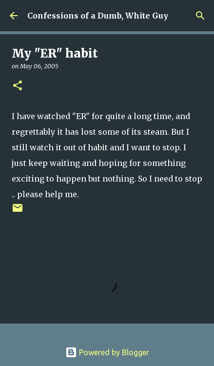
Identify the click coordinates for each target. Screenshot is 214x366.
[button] (17, 86)
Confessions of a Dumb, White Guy (97, 15)
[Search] (200, 15)
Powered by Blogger (107, 352)
